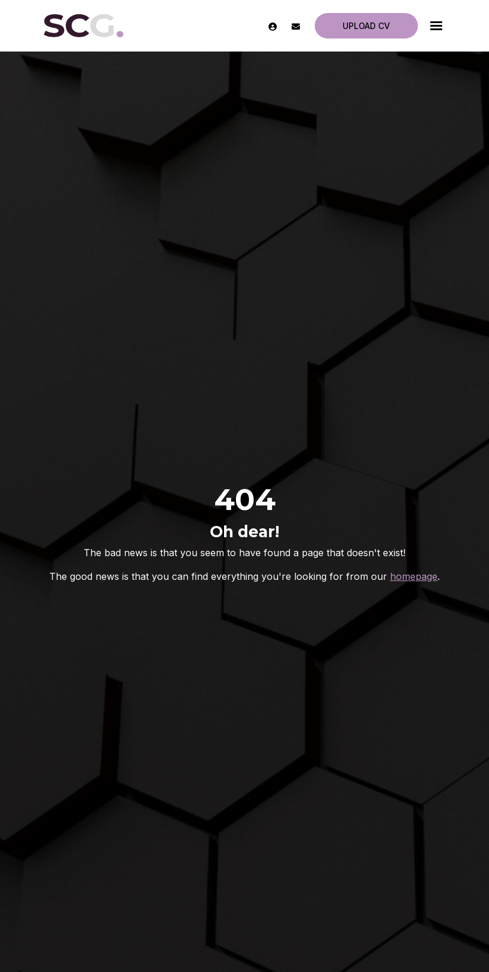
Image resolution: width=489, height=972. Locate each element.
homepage (413, 576)
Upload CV (366, 26)
